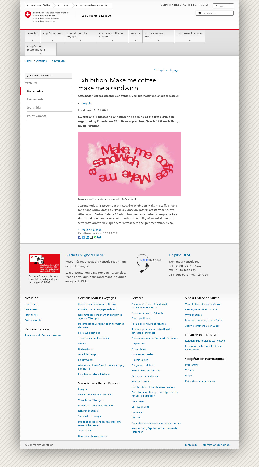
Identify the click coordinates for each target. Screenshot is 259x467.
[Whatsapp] (95, 236)
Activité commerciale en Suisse (202, 325)
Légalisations (139, 343)
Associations (85, 430)
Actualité (32, 37)
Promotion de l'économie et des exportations (203, 348)
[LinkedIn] (88, 236)
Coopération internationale (41, 50)
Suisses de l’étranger (89, 416)
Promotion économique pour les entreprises (156, 423)
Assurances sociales (142, 354)
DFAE (65, 5)
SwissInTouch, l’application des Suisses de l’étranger (154, 430)
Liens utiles (138, 401)
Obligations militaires (143, 365)
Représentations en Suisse (92, 436)
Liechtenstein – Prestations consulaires (153, 386)
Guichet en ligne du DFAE (84, 255)
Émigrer (82, 389)
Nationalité (138, 412)
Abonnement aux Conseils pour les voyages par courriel (102, 367)
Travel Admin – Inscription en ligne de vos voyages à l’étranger (155, 394)
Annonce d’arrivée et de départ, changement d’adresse (150, 306)
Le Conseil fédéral (41, 5)
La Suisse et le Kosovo (190, 37)
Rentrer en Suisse (88, 410)
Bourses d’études (141, 381)
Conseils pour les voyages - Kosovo (97, 304)
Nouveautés (31, 304)
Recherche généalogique (145, 376)
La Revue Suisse (140, 406)
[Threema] (91, 236)
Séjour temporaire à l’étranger (95, 394)
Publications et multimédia (200, 381)
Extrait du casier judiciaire (146, 370)
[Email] (99, 236)
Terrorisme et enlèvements (93, 338)
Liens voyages (85, 359)
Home (28, 60)
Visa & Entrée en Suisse (158, 37)
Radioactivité (85, 349)
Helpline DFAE (180, 255)
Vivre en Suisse (193, 314)
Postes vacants (33, 320)
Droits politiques (141, 318)
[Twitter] (84, 236)
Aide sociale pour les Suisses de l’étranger (155, 338)
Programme (192, 364)
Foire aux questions (89, 332)
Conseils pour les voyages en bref (96, 309)
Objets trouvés (140, 359)
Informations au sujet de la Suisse (204, 320)
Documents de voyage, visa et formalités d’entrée (101, 325)
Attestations (139, 349)
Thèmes (189, 370)
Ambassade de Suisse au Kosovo (43, 335)
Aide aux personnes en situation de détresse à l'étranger (151, 331)
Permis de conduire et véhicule (149, 323)
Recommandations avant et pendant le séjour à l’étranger (100, 316)
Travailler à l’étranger (90, 400)
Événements (32, 309)
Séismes (82, 343)
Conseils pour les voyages (81, 37)
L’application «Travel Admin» (94, 374)
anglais (86, 103)
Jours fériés (31, 314)
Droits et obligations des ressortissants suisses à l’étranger (99, 423)
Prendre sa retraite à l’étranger (96, 405)
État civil (136, 417)
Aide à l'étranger (87, 354)
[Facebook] (80, 236)
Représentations (53, 37)
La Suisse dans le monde (93, 5)
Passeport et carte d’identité (148, 312)
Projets (189, 375)
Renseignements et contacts (201, 309)
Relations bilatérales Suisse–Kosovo (205, 340)
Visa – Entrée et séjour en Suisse (203, 304)
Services (135, 37)
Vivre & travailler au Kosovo (112, 37)
